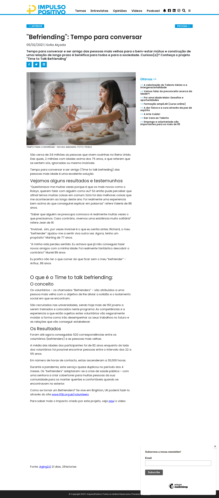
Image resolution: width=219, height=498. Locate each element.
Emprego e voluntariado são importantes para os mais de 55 (160, 123)
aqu (111, 401)
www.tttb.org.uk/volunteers (70, 394)
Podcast (153, 11)
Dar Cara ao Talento (154, 118)
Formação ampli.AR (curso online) (163, 104)
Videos (136, 11)
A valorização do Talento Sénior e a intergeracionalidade (163, 86)
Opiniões (120, 11)
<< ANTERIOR (35, 26)
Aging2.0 (45, 467)
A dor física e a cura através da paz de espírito (166, 109)
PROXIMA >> (183, 26)
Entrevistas (99, 11)
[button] (164, 11)
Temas (80, 11)
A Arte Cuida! (150, 114)
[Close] (215, 446)
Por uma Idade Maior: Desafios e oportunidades (161, 99)
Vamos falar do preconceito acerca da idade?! (166, 92)
